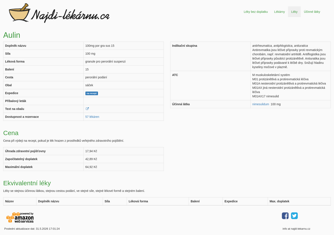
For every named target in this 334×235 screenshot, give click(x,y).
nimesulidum (260, 104)
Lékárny (279, 11)
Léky (294, 11)
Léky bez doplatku (256, 11)
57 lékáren (92, 116)
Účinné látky (312, 11)
